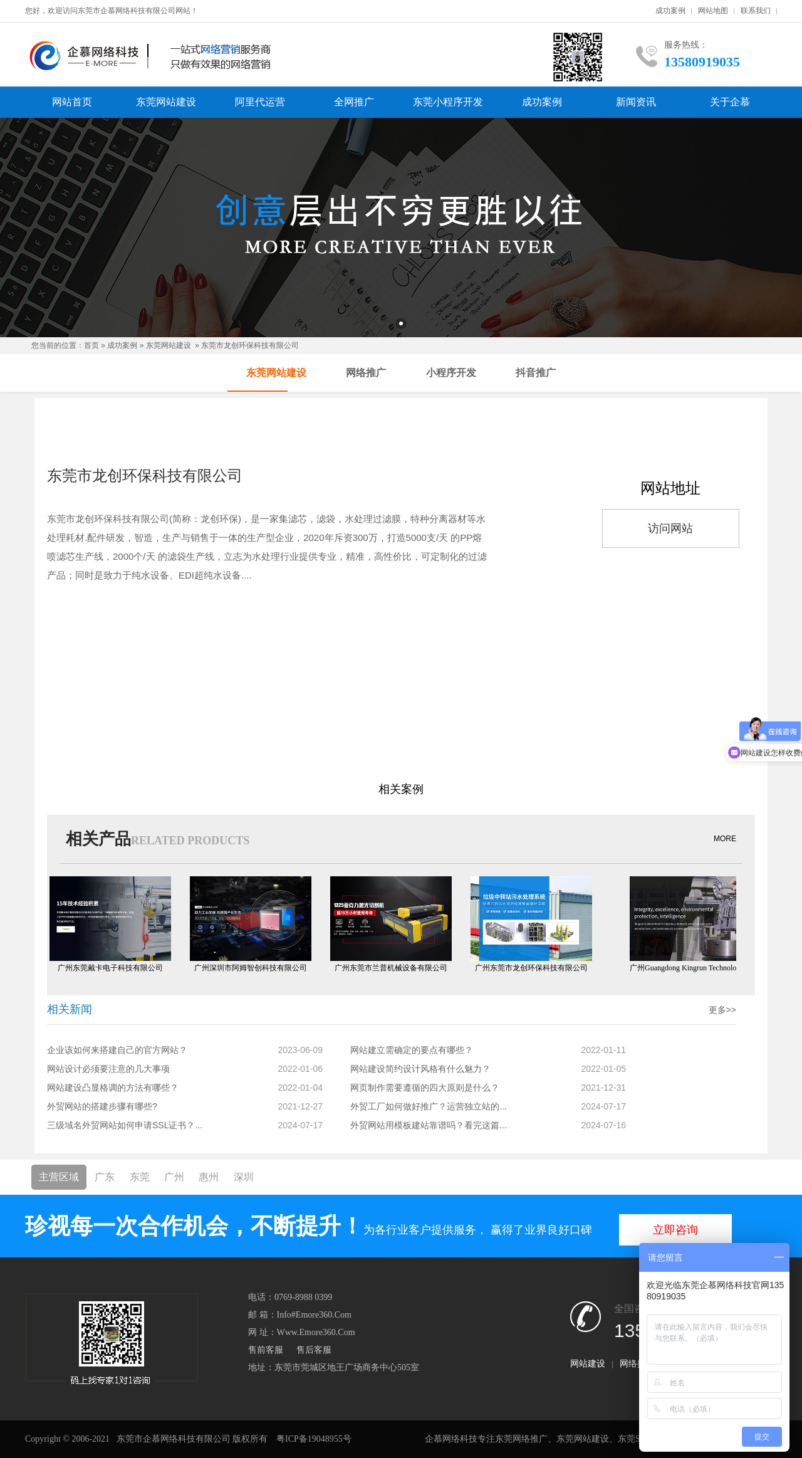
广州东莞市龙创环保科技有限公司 (533, 967)
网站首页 (72, 102)
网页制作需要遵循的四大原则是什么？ (424, 1088)
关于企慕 (730, 102)
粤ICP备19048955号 (314, 1439)
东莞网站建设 (166, 102)
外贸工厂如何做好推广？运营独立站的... (428, 1106)
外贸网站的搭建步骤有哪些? (102, 1106)
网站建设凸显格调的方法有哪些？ (113, 1088)
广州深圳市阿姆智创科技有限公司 (253, 967)
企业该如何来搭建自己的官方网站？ (117, 1050)
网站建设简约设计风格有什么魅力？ (420, 1069)
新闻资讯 (636, 102)
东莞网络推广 (521, 1439)
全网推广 (354, 102)
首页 (91, 345)
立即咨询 (675, 1230)
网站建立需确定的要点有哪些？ (411, 1050)
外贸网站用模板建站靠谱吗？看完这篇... (428, 1125)
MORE (725, 838)
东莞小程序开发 (448, 102)
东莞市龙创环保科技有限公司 (250, 345)
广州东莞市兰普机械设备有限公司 (393, 967)
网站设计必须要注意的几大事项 (108, 1069)
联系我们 (756, 10)
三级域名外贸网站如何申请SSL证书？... (124, 1125)
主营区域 (59, 1177)
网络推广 (637, 1363)
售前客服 (265, 1350)
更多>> (722, 1010)
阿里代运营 (260, 102)
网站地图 (713, 10)
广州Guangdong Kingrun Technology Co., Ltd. (703, 967)
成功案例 (670, 10)
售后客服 (313, 1350)
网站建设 (587, 1363)
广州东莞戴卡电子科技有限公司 (112, 967)
